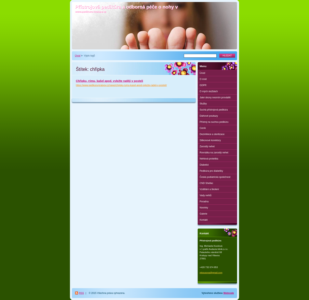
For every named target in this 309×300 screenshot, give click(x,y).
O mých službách (209, 91)
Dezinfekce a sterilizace (212, 134)
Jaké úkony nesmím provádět (215, 97)
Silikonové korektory (210, 140)
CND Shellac (206, 183)
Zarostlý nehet (207, 146)
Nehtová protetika (209, 158)
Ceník (203, 128)
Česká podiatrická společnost (215, 177)
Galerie (203, 213)
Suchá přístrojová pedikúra (214, 109)
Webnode (228, 293)
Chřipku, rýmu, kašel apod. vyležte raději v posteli (109, 80)
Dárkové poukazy (209, 115)
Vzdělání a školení (209, 189)
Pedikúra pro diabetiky (211, 171)
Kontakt (204, 219)
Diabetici (204, 164)
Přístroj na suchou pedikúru (214, 122)
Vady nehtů (205, 195)
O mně (203, 79)
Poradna (204, 201)
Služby (203, 103)
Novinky (204, 207)
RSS (81, 293)
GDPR (203, 85)
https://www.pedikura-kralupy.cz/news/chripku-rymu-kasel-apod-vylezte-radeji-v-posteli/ (121, 85)
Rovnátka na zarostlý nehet (214, 152)
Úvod (77, 55)
